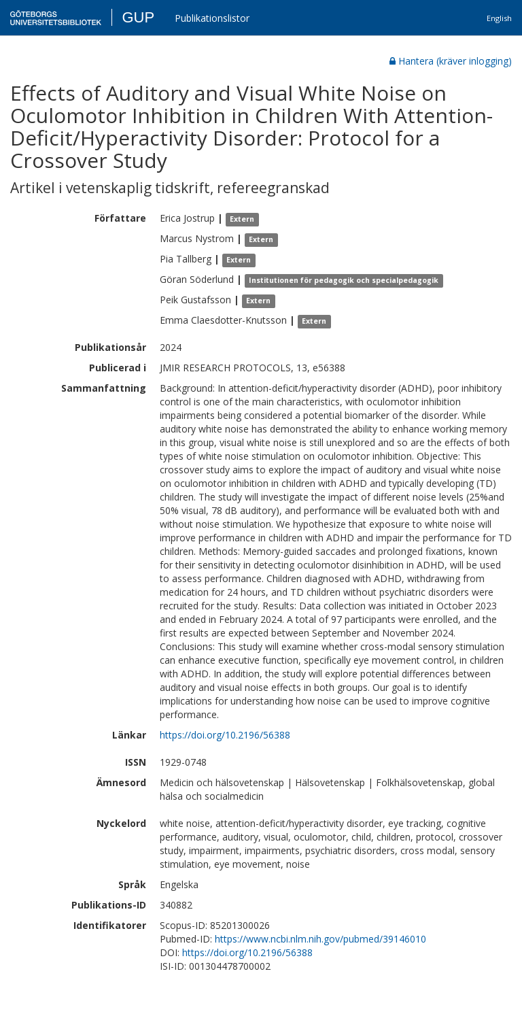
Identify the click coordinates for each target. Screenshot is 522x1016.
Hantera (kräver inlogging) (450, 60)
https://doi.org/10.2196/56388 (225, 734)
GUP (138, 17)
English (499, 18)
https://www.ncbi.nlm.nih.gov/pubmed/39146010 (320, 938)
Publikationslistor (212, 18)
